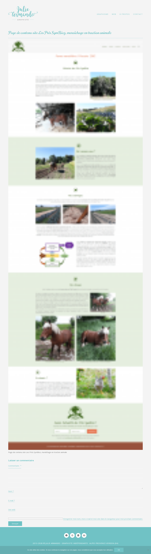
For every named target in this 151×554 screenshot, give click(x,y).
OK (119, 550)
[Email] (84, 535)
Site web (11, 509)
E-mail (11, 500)
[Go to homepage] (23, 14)
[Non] (148, 550)
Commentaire (14, 466)
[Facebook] (66, 535)
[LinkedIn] (78, 535)
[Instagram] (72, 535)
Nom (11, 491)
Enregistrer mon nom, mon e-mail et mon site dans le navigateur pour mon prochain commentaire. (103, 519)
